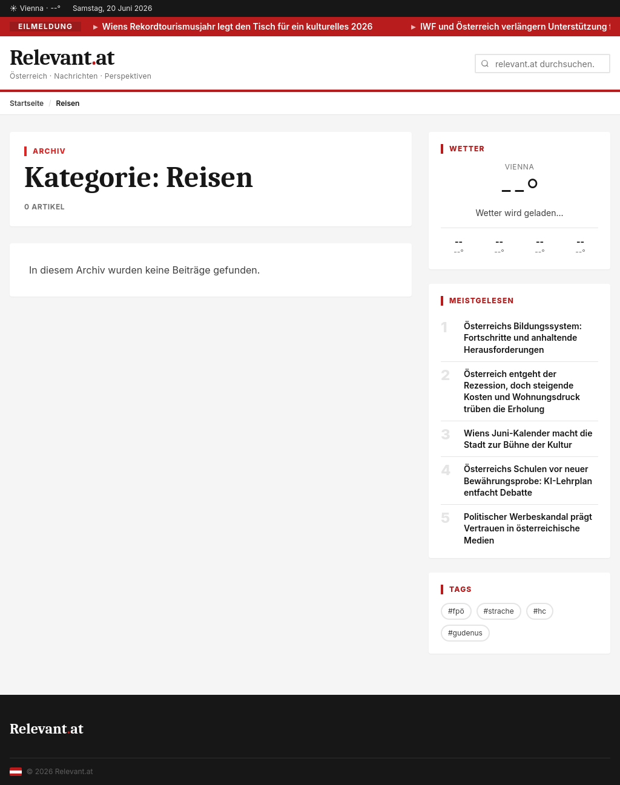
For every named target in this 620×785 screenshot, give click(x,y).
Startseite (27, 103)
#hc (540, 611)
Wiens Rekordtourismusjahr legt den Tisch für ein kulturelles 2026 (236, 26)
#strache (499, 611)
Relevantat (47, 728)
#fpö (456, 611)
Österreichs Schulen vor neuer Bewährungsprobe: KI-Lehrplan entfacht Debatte (528, 481)
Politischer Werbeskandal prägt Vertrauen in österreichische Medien (528, 528)
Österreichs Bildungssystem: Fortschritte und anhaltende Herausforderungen (523, 338)
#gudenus (465, 632)
